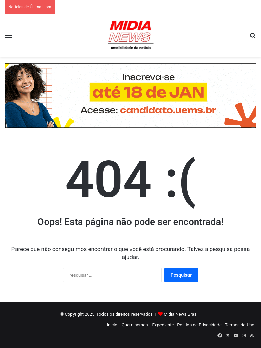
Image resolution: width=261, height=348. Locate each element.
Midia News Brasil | (182, 314)
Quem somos (135, 324)
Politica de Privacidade (199, 324)
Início (112, 324)
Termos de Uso (239, 324)
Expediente (163, 324)
